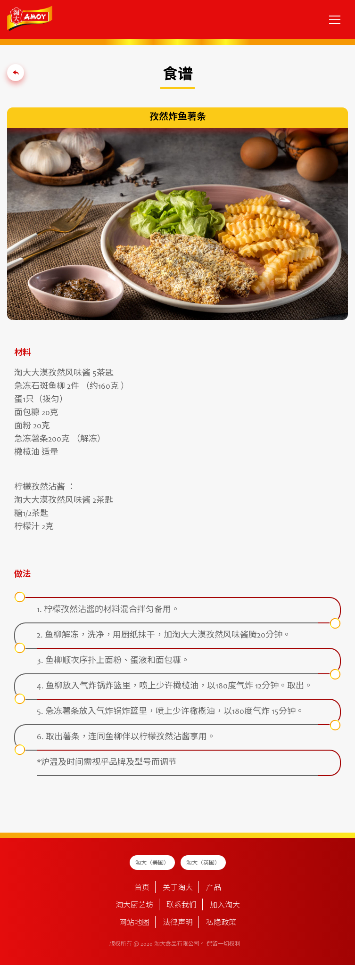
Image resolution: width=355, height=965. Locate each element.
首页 (141, 888)
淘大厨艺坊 (134, 905)
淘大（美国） (152, 863)
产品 (213, 888)
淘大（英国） (203, 863)
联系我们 (181, 905)
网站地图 (134, 923)
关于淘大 (178, 888)
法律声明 (178, 923)
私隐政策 (221, 923)
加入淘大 (225, 905)
